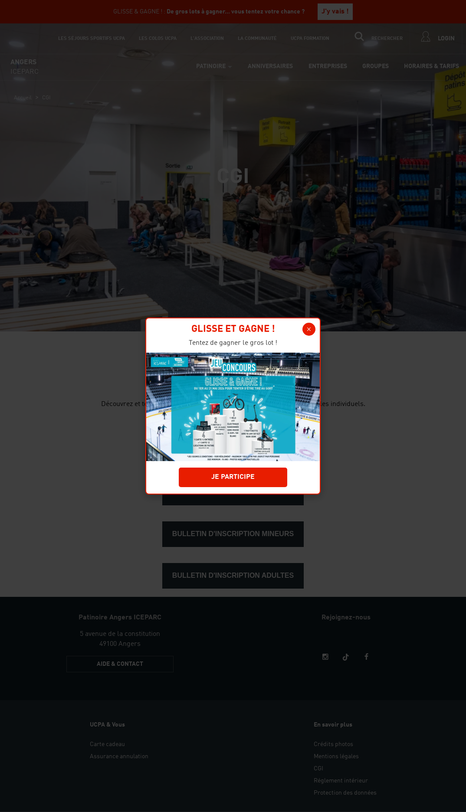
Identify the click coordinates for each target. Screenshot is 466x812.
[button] (308, 329)
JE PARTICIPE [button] (233, 477)
